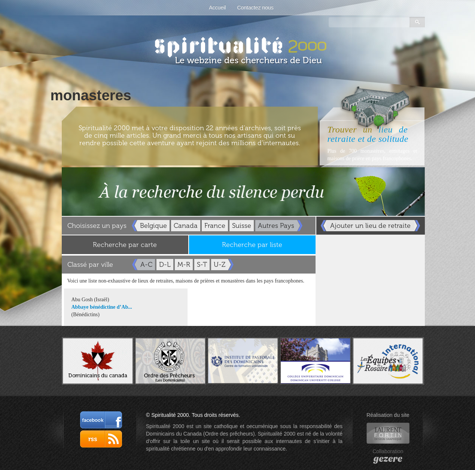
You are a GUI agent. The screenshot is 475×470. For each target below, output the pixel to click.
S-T (202, 264)
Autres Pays (276, 226)
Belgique (153, 226)
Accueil (217, 7)
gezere (388, 459)
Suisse (241, 226)
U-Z (219, 264)
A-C (146, 264)
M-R (183, 264)
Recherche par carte (125, 245)
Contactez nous (255, 7)
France (214, 226)
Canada (186, 226)
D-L (165, 264)
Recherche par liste (252, 245)
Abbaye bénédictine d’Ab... (101, 307)
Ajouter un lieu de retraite (370, 226)
